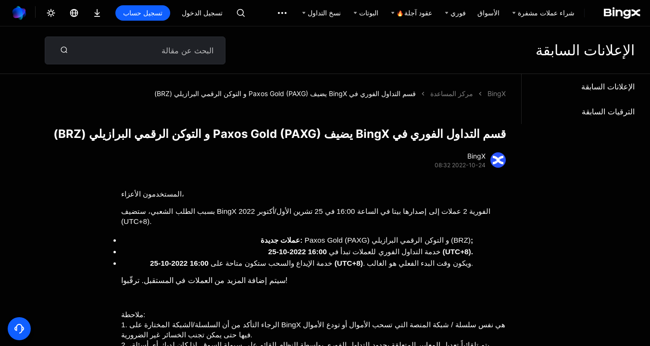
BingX (497, 93)
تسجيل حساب (142, 13)
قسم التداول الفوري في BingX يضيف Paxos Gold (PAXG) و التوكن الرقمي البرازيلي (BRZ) (285, 93)
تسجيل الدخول (202, 13)
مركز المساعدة (451, 93)
